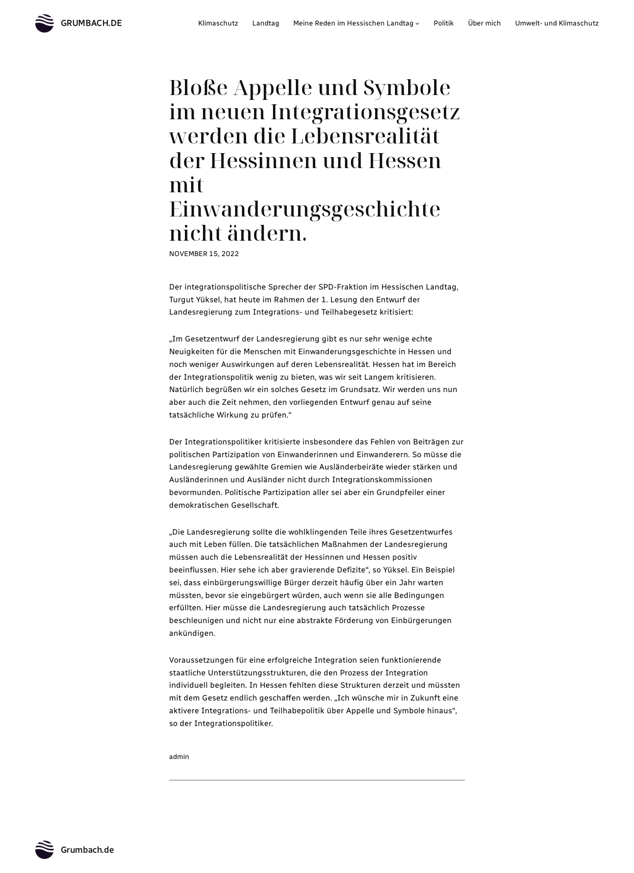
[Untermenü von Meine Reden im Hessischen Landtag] (417, 23)
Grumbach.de (91, 23)
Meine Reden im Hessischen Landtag (353, 23)
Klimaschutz (218, 23)
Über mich (484, 23)
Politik (444, 23)
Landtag (265, 23)
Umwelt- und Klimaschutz (557, 23)
